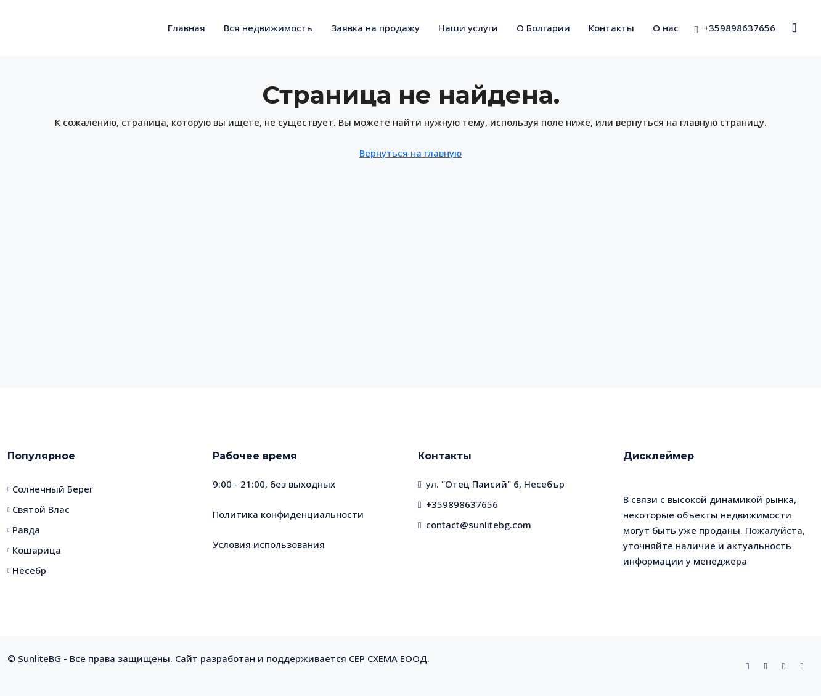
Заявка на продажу (375, 28)
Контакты (611, 28)
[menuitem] (735, 27)
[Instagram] (768, 666)
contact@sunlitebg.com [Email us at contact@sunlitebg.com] (478, 524)
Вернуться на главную (410, 153)
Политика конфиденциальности (288, 514)
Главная (186, 28)
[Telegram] (805, 666)
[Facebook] (750, 666)
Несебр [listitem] (26, 570)
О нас (666, 28)
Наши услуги (468, 28)
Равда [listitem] (23, 529)
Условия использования (269, 544)
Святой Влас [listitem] (38, 509)
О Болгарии (543, 28)
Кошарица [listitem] (34, 550)
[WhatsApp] (786, 666)
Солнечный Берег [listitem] (50, 489)
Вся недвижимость (268, 28)
